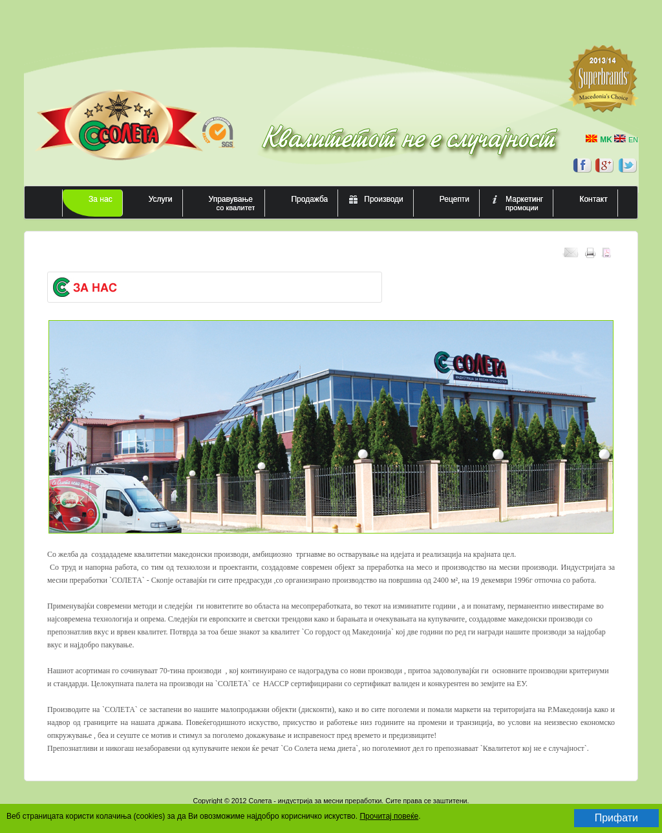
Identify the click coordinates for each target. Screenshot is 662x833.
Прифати (616, 817)
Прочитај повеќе (388, 816)
